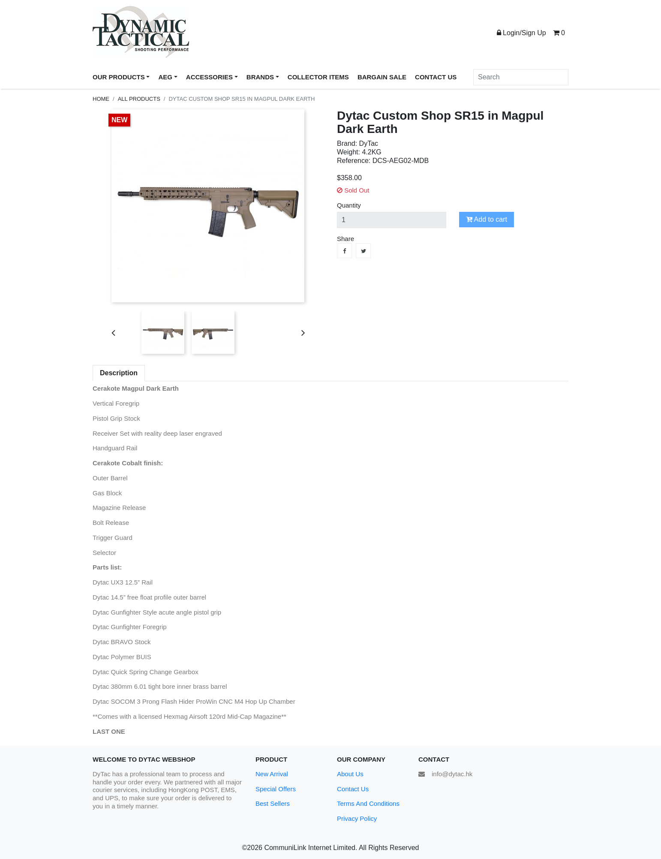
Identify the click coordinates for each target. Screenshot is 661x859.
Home (101, 99)
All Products (139, 99)
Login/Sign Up (521, 32)
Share (344, 250)
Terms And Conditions (368, 803)
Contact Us (353, 789)
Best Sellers (272, 803)
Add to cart (486, 219)
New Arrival (271, 774)
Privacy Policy (357, 818)
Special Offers (275, 789)
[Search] (520, 77)
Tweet (363, 250)
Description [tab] (119, 373)
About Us (350, 774)
